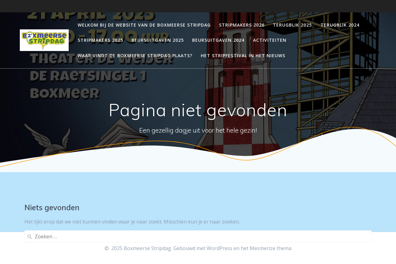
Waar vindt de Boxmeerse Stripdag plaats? (135, 55)
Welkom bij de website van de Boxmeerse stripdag (144, 25)
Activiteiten (269, 40)
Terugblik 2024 (340, 25)
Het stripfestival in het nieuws (243, 55)
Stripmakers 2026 (242, 25)
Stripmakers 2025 (100, 40)
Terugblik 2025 (292, 25)
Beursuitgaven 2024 (218, 40)
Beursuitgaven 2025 (157, 40)
